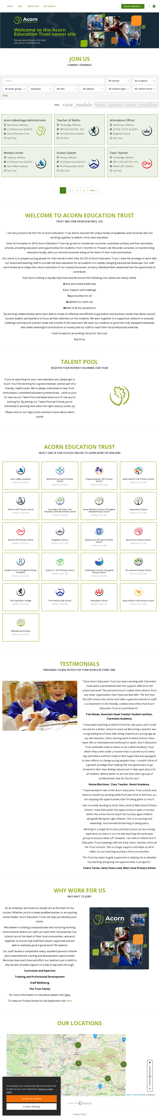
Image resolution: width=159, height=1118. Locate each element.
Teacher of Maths (68, 120)
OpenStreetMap (140, 1095)
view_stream (109, 105)
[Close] (56, 1081)
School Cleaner (66, 153)
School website (133, 6)
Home (10, 6)
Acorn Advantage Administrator (25, 120)
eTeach (79, 1103)
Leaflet (128, 1095)
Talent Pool (32, 6)
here (69, 1000)
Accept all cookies (31, 1098)
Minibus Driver (13, 153)
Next (92, 190)
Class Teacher (119, 153)
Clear (5, 95)
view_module (77, 105)
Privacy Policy (79, 1114)
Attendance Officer (122, 120)
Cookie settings (31, 1106)
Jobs (20, 6)
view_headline (141, 105)
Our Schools (49, 6)
